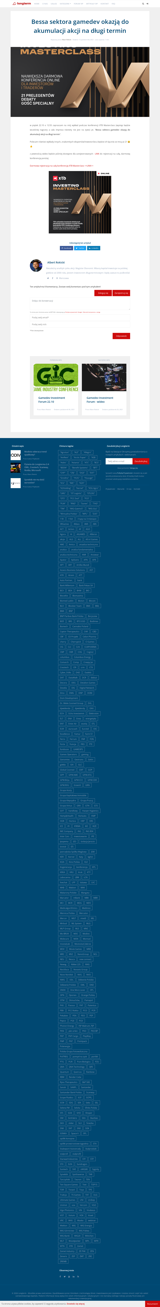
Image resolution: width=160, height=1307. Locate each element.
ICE (61, 826)
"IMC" (71, 483)
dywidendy (80, 708)
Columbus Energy (82, 657)
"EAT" (92, 472)
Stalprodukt (90, 1148)
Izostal (63, 846)
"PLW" (63, 503)
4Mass (77, 524)
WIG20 (77, 1235)
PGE (72, 1020)
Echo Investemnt (76, 713)
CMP (62, 652)
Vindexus (91, 1210)
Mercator (83, 913)
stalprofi (64, 1153)
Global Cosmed (67, 769)
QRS (91, 1066)
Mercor (63, 918)
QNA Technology (76, 1066)
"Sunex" (84, 503)
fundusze (64, 749)
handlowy (73, 810)
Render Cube (75, 1077)
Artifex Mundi (82, 565)
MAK (83, 887)
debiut (94, 677)
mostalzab (65, 944)
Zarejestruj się (121, 293)
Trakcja (63, 1194)
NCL (95, 954)
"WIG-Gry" (92, 508)
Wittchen (89, 1235)
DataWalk (73, 677)
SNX (79, 1128)
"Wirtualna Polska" (68, 513)
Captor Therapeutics (69, 631)
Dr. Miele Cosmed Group (71, 703)
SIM (61, 1118)
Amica (72, 544)
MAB (62, 887)
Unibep (91, 1200)
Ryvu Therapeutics (68, 1082)
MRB (88, 949)
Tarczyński (65, 1179)
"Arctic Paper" (79, 457)
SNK (62, 1128)
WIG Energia (86, 1225)
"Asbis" (63, 462)
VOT (62, 1215)
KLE (86, 862)
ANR (84, 554)
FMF (83, 739)
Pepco (63, 1020)
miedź (83, 918)
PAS (62, 1005)
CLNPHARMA (90, 647)
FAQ (113, 3)
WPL (87, 1241)
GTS (96, 805)
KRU (72, 872)
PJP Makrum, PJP (86, 1025)
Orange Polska (88, 995)
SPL (84, 1133)
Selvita (77, 1107)
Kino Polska (74, 862)
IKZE (94, 826)
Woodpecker (75, 1241)
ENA (70, 718)
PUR (70, 1061)
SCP (80, 1097)
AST (91, 570)
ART (70, 565)
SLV (80, 1123)
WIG (74, 1225)
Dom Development (69, 698)
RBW (62, 1077)
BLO (62, 606)
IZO (74, 841)
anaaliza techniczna (88, 544)
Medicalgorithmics (68, 908)
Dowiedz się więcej (75, 1303)
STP (92, 1159)
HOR (62, 821)
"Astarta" (75, 462)
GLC (80, 764)
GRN (87, 785)
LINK (97, 153)
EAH (92, 708)
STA (94, 1143)
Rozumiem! (152, 1304)
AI (71, 534)
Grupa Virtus (66, 805)
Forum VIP (78, 3)
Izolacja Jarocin (88, 841)
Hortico (72, 821)
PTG (62, 1061)
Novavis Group (81, 969)
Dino (62, 693)
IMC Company (66, 831)
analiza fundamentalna (82, 549)
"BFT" (95, 467)
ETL (93, 723)
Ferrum (73, 739)
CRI (74, 667)
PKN (62, 1031)
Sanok (63, 1087)
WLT (62, 1241)
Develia (63, 687)
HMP (93, 816)
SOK (87, 1128)
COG (80, 652)
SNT (70, 1128)
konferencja (82, 867)
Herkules (82, 816)
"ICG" (62, 483)
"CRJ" (72, 472)
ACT (62, 529)
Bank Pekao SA (86, 585)
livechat (63, 882)
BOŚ (62, 621)
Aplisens (75, 559)
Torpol (71, 1189)
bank (79, 580)
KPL (94, 867)
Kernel (71, 856)
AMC (62, 544)
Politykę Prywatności (124, 473)
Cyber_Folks (65, 672)
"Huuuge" (88, 478)
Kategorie (64, 3)
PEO (83, 1015)
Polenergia (65, 1046)
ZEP (73, 1256)
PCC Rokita (73, 1010)
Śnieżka (90, 1123)
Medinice (86, 908)
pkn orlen (73, 1031)
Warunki (120, 489)
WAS (70, 1220)
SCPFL (89, 1097)
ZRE (90, 1256)
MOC (76, 933)
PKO (84, 1031)
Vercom (83, 1205)
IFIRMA (77, 826)
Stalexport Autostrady (70, 1148)
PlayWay (87, 1036)
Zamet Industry (67, 1251)
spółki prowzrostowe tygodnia (74, 1143)
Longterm (22, 1293)
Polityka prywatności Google (73, 312)
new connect (85, 959)
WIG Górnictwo (67, 1230)
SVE (74, 1169)
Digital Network (87, 687)
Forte (62, 744)
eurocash (72, 728)
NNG (87, 964)
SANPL (73, 1087)
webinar (92, 1220)
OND (91, 984)
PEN (74, 1015)
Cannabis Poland (80, 626)
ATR (62, 575)
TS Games (76, 1194)
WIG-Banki (65, 1235)
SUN (70, 1164)
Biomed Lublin (67, 600)
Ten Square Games (69, 1184)
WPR (96, 1241)
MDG (79, 903)
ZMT (82, 1256)
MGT (74, 918)
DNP (80, 693)
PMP (62, 1041)
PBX (62, 1010)
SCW (62, 1102)
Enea (78, 718)
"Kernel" (80, 488)
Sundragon (82, 1164)
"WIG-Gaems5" (76, 508)
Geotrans (78, 759)
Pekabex (64, 1015)
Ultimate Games (67, 1200)
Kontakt (105, 3)
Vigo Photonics (67, 1210)
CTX (91, 667)
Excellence (65, 734)
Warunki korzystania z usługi (91, 312)
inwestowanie (80, 836)
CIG (61, 647)
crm (83, 667)
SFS (61, 1113)
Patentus (92, 1005)
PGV (81, 1020)
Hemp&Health (67, 816)
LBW (77, 877)
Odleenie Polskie (86, 979)
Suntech (64, 1169)
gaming (85, 754)
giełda (63, 764)
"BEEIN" (63, 467)
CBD (94, 631)
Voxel (90, 1215)
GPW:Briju (65, 780)
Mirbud (63, 923)
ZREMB (63, 1261)
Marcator (64, 897)
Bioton (81, 600)
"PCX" (86, 498)
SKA (84, 1118)
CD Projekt (73, 636)
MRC (62, 954)
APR (94, 559)
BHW (79, 590)
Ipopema (64, 841)
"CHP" (63, 472)
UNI (81, 1200)
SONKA (63, 1133)
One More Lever (77, 990)
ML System (77, 923)
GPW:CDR (92, 780)
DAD (78, 672)
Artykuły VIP (92, 3)
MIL (92, 918)
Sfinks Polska (91, 1107)
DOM (89, 693)
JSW (93, 851)
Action (71, 529)
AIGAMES (81, 534)
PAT (81, 1005)
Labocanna (65, 877)
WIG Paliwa (84, 1230)
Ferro (62, 739)
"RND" (73, 503)
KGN (62, 862)
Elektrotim (94, 713)
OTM (62, 1000)
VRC (62, 1220)
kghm (90, 856)
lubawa (83, 882)
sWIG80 (84, 1169)
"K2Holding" (65, 488)
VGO (94, 1205)
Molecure (64, 938)
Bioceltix (64, 595)
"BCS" (96, 462)
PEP (91, 1015)
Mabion (72, 887)
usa (73, 1205)
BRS (70, 621)
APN (86, 559)
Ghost (92, 1293)
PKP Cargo (73, 1036)
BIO (87, 590)
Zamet (80, 1246)
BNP (71, 611)
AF (80, 529)
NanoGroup (83, 954)
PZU (97, 1061)
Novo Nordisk (66, 974)
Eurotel (85, 728)
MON (76, 938)
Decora (63, 682)
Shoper (88, 1113)
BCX (62, 590)
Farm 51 (89, 734)
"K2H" (81, 483)
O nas (45, 3)
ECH (62, 713)
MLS (77, 928)
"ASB (93, 457)
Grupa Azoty (66, 790)
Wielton (63, 1225)
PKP (62, 1036)
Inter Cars (64, 836)
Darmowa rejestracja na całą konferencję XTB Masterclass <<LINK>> (61, 165)
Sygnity (95, 1169)
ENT (62, 723)
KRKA (62, 872)
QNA (62, 1066)
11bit (70, 518)
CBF (62, 636)
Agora (63, 534)
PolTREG (64, 1056)
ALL (79, 539)
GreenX (77, 785)
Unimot (63, 1205)
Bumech (64, 626)
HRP (83, 821)
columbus (64, 657)
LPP (73, 882)
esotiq (84, 723)
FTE (90, 744)
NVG (80, 974)
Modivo (86, 933)
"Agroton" (64, 452)
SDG (71, 1102)
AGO (88, 529)
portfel (95, 1056)
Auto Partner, (66, 580)
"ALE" (76, 452)
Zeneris (63, 1256)
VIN (80, 1210)
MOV (62, 949)
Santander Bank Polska (71, 1092)
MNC (86, 928)
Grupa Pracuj (86, 800)
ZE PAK (82, 1251)
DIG (73, 687)
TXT (87, 1194)
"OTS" (62, 498)
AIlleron (93, 534)
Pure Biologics (83, 1061)
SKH (62, 1123)
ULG (95, 1194)
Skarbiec (94, 1118)
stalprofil (76, 1153)
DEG (74, 682)
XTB (71, 1246)
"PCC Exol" (75, 498)
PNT (71, 1041)
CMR (71, 652)
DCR (84, 677)
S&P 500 (86, 1082)
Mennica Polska (67, 913)
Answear (95, 554)
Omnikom (74, 1293)
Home (36, 3)
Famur (77, 734)
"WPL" (85, 513)
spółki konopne (67, 1138)
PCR (93, 1010)
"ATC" (86, 462)
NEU (62, 959)
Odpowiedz (121, 336)
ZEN (92, 1251)
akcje (62, 539)
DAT (62, 677)
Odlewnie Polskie (68, 984)
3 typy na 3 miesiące (87, 518)
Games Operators (68, 754)
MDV (88, 903)
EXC (95, 728)
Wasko (80, 1220)
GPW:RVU (64, 785)
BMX (62, 611)
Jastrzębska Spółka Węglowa (73, 851)
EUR (62, 728)
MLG (88, 923)
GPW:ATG (87, 775)
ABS (94, 524)
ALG (71, 539)
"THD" (95, 503)
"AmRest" (64, 457)
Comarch (64, 662)
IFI (69, 826)
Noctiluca (64, 969)
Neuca (72, 959)
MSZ (71, 954)
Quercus (78, 1072)
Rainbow (90, 1072)
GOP (90, 769)
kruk (80, 872)
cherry (63, 641)
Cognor (90, 652)
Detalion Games (87, 682)
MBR (95, 897)
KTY (88, 872)
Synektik (64, 1174)
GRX (79, 805)
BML (97, 606)
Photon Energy (67, 1025)
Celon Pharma (89, 636)
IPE (92, 836)
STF (84, 1159)
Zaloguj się (103, 293)
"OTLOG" (91, 493)
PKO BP (94, 1031)
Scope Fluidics (66, 1097)
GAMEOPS (78, 749)
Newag (63, 964)
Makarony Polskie (68, 892)
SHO (79, 1113)
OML (82, 984)
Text (84, 1184)
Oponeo (72, 995)
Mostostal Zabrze (82, 944)
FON (92, 739)
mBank (76, 897)
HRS (91, 821)
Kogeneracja (66, 867)
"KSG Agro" (93, 488)
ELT (61, 718)
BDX (70, 590)
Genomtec (65, 759)
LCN (86, 877)
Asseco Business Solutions (72, 570)
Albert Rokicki (66, 40)
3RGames (64, 524)
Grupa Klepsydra (68, 800)
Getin (90, 759)
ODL (72, 979)
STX (61, 1164)
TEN (88, 1179)
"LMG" (63, 493)
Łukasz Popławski (33, 459)
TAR (90, 1174)
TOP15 (94, 1184)
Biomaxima (77, 595)
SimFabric (72, 1118)
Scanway (90, 1092)
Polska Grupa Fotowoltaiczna (73, 1051)
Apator (63, 559)
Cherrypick (76, 641)
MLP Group (65, 928)
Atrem (71, 575)
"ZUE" (95, 513)
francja (73, 744)
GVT (62, 810)
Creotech (64, 667)
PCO (85, 1010)
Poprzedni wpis (56, 360)
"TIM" (62, 508)
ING (79, 831)
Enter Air (72, 723)
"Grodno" (64, 478)
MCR (70, 903)
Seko (88, 1102)
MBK (86, 897)
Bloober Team (75, 606)
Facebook (66, 248)
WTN (62, 1246)
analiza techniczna (68, 554)
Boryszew (92, 616)
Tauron (77, 1179)
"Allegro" (87, 452)
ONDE (63, 990)
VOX (81, 1215)
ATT (80, 575)
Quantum (64, 1072)
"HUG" (77, 478)
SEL (96, 1102)
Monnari (87, 938)
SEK (79, 1102)
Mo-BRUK (64, 933)
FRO (82, 744)
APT (62, 565)
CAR (86, 631)
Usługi (54, 3)
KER (62, 856)
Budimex (94, 621)
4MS (86, 524)
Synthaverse (78, 1174)
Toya (81, 1189)
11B (62, 518)
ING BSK (89, 831)
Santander (86, 1087)
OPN (62, 995)
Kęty (81, 856)
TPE (90, 1189)
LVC (93, 882)
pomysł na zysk (80, 1056)
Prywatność (110, 489)
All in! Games (92, 539)
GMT (81, 769)
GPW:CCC (78, 780)
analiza (63, 549)
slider (71, 1123)
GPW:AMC (73, 775)
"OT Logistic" (76, 493)
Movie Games (75, 949)
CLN (78, 647)
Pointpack (82, 1041)
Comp (76, 662)
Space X (74, 1133)
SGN (70, 1113)
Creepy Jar (88, 662)
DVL (90, 703)
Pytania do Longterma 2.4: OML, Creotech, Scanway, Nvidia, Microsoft (36, 467)
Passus (71, 1005)
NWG (62, 979)
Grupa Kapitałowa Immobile (73, 795)
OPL (92, 990)
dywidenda (65, 708)
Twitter (80, 248)
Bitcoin (92, 600)
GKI (72, 764)
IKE (86, 826)
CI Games (90, 641)
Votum (71, 1215)
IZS (72, 846)
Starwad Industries (69, 1159)
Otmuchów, (74, 1000)
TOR (62, 1189)
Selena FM (65, 1107)
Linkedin (93, 248)
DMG (71, 693)
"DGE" (82, 472)
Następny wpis (104, 360)
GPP (62, 775)
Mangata (85, 892)
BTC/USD (81, 621)
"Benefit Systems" (80, 467)
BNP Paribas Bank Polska (71, 616)
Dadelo (88, 672)
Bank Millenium (67, 585)
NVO (88, 974)
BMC (88, 606)
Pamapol (88, 1000)
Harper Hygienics (90, 810)
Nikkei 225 (75, 964)
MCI (62, 903)
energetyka (91, 718)
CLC (69, 647)
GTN (87, 805)
